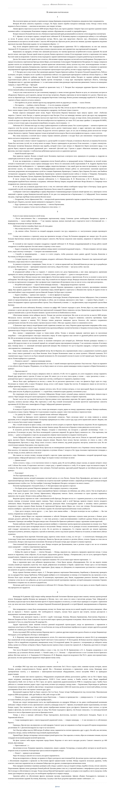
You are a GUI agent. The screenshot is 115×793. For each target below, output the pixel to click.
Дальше (57, 786)
